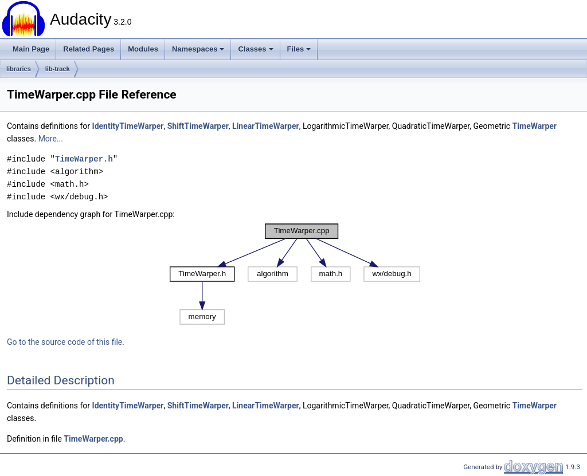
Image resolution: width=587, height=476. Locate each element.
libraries (18, 68)
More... (50, 138)
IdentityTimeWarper (128, 126)
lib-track (57, 68)
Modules (143, 49)
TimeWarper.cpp (93, 438)
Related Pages (88, 49)
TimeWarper (534, 126)
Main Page (31, 49)
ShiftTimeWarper (198, 126)
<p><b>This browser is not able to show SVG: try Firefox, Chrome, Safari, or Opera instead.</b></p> (295, 274)
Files (299, 49)
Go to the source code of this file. (65, 342)
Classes (255, 49)
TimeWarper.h (84, 159)
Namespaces (198, 49)
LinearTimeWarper (265, 126)
